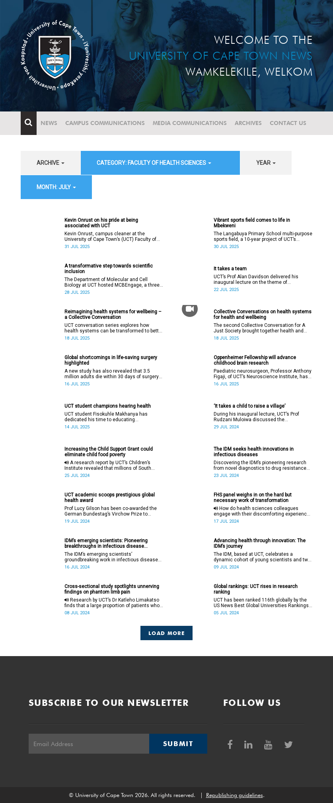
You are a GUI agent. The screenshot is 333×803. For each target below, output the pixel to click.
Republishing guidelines (234, 795)
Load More (166, 633)
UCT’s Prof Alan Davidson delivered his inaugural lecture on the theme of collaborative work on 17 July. (256, 279)
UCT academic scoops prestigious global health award (109, 497)
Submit (178, 744)
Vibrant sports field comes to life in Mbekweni (252, 223)
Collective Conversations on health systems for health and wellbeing (263, 314)
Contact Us (288, 123)
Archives (248, 123)
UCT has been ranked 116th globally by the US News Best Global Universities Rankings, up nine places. (262, 602)
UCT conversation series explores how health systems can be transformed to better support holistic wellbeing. (113, 328)
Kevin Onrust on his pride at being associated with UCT (101, 223)
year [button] (266, 163)
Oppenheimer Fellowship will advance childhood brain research (255, 360)
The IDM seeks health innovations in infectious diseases (254, 451)
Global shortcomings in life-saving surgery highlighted (110, 360)
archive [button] (50, 163)
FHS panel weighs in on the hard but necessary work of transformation (253, 497)
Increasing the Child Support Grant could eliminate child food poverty (108, 451)
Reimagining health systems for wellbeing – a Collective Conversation (113, 314)
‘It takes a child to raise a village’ (249, 406)
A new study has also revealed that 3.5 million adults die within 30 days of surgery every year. (111, 373)
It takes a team (230, 269)
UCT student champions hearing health (107, 406)
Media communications (190, 123)
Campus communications (105, 123)
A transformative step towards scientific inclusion (108, 268)
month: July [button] (56, 187)
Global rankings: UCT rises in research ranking (256, 589)
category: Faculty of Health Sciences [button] (154, 163)
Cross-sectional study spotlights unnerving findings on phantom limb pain (111, 589)
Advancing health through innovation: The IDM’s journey (260, 543)
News (49, 123)
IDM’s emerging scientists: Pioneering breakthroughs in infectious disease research (106, 543)
